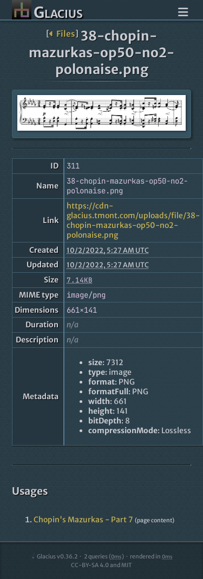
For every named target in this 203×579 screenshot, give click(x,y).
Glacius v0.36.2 (53, 556)
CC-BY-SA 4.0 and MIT (101, 565)
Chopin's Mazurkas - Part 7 (83, 519)
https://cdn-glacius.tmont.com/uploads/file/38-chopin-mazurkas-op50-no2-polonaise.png (133, 220)
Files (62, 34)
